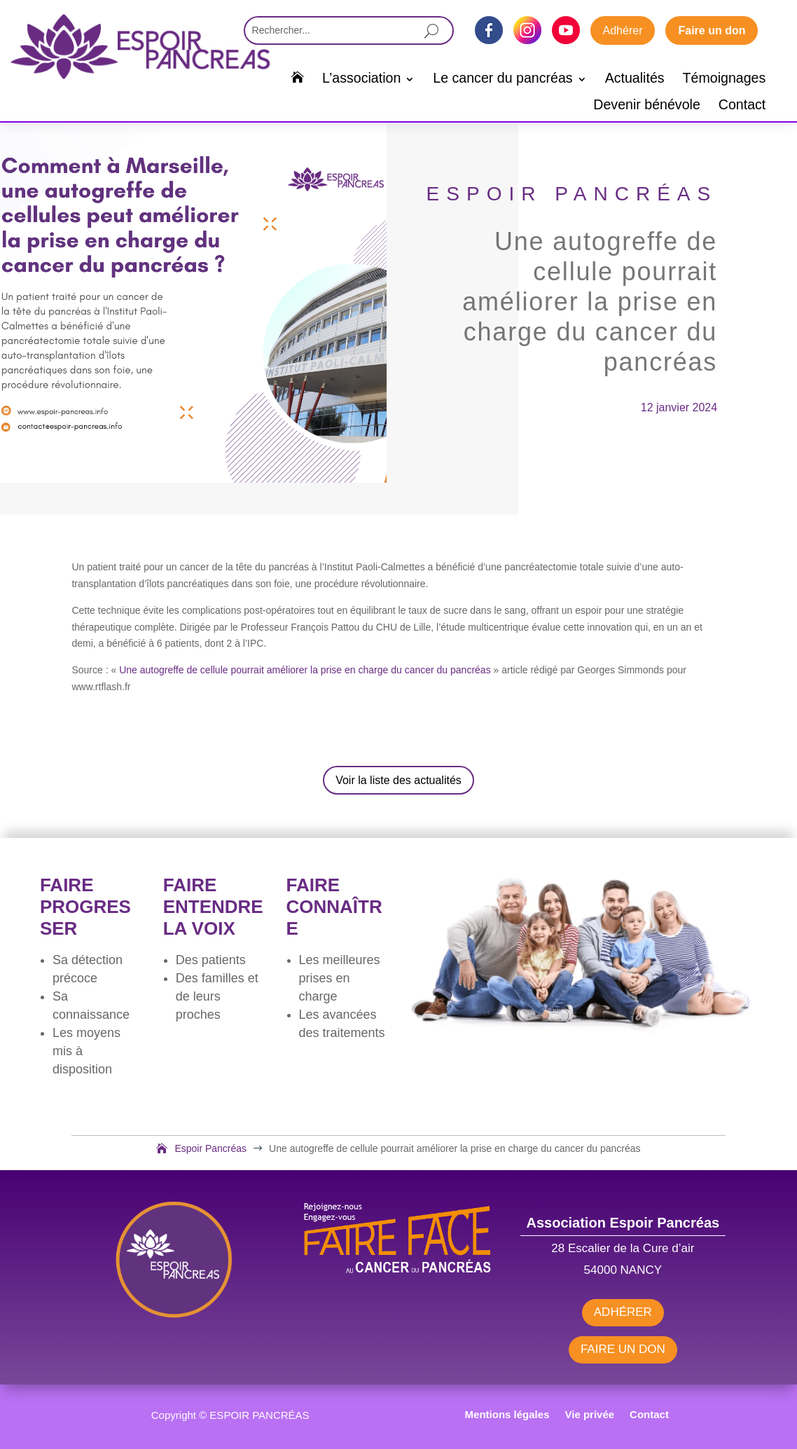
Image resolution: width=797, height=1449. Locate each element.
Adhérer (623, 30)
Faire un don (711, 30)
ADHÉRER (623, 1312)
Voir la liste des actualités (398, 780)
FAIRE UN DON (623, 1349)
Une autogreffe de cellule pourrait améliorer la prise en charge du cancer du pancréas (305, 669)
